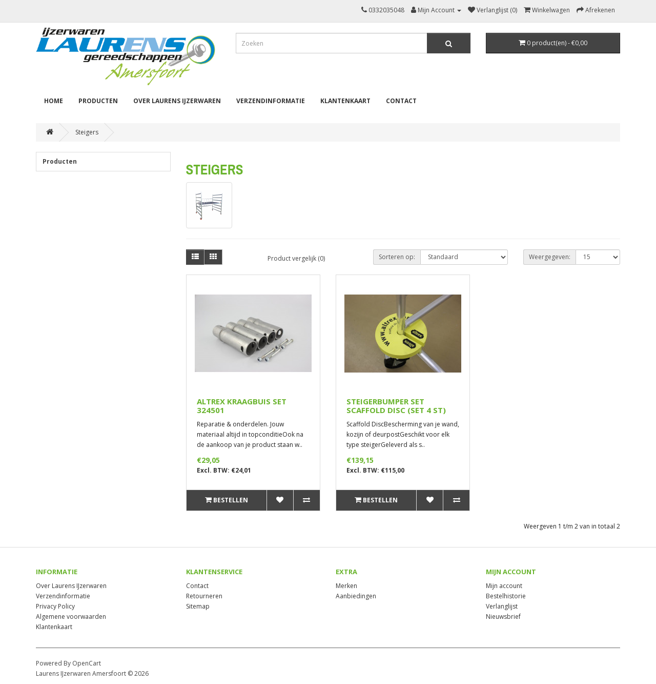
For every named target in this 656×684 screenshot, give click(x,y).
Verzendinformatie (270, 100)
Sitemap (198, 606)
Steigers (86, 132)
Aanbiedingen (356, 596)
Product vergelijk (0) (296, 258)
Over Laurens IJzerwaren (177, 100)
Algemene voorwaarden (71, 616)
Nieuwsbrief (503, 616)
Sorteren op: (397, 256)
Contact (401, 100)
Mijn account (504, 585)
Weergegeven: (549, 256)
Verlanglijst (502, 606)
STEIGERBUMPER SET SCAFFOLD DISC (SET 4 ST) (396, 405)
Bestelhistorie (506, 596)
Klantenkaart (345, 100)
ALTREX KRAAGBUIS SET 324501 (241, 405)
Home (53, 100)
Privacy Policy (55, 606)
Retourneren (204, 596)
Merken (346, 585)
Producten (98, 100)
